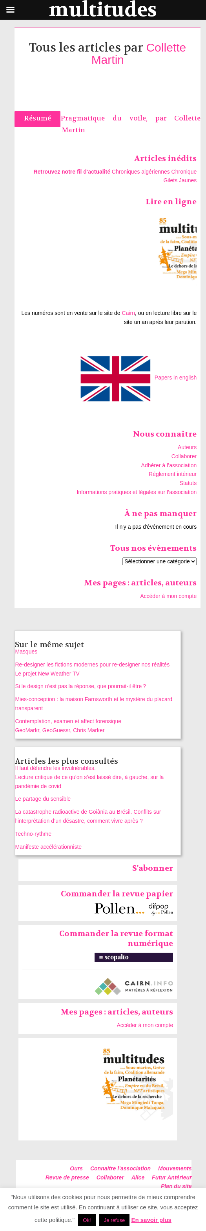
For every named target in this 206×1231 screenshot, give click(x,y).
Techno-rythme (33, 834)
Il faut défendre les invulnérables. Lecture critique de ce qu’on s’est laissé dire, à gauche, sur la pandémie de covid (89, 777)
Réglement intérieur (173, 474)
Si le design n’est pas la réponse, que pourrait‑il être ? (80, 686)
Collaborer (184, 456)
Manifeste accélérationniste (48, 847)
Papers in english (176, 377)
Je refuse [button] (114, 1220)
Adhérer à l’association (169, 465)
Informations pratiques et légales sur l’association (137, 492)
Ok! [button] (87, 1220)
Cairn (128, 313)
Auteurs (187, 447)
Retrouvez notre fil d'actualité (71, 171)
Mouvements (175, 1168)
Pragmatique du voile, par (117, 118)
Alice (137, 1177)
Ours (76, 1168)
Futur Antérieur (171, 1177)
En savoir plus (151, 1219)
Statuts (188, 483)
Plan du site (176, 1186)
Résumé (37, 118)
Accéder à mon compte (168, 596)
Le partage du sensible (43, 799)
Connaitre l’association (120, 1168)
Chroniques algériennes (141, 171)
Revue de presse (67, 1177)
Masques (26, 651)
